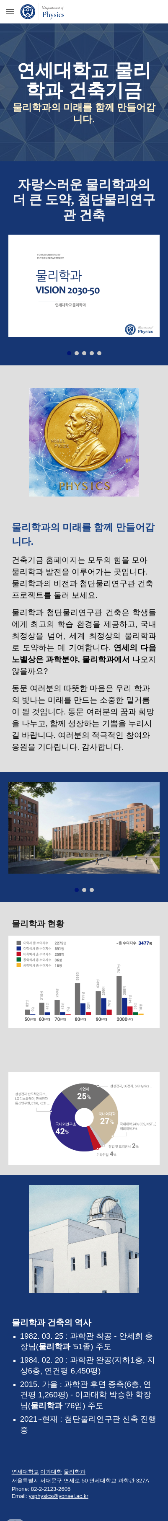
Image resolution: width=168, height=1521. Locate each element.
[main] (84, 92)
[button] (10, 11)
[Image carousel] (84, 295)
